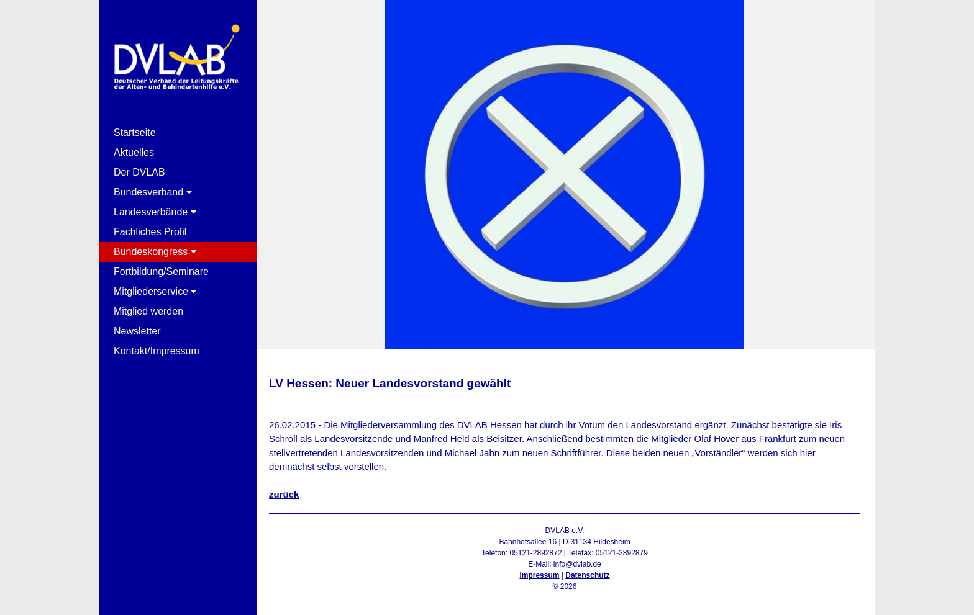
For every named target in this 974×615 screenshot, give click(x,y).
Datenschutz (587, 575)
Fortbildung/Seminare (161, 271)
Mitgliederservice (155, 291)
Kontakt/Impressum (156, 351)
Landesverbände (155, 212)
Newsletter (137, 331)
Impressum (539, 575)
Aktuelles (134, 152)
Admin (564, 597)
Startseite (135, 132)
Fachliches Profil (150, 232)
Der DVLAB (139, 172)
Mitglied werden (148, 311)
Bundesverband (153, 192)
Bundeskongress (155, 251)
